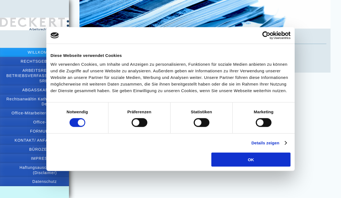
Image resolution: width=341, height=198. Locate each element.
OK (251, 159)
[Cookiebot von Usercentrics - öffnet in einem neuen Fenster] (266, 35)
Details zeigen (265, 143)
